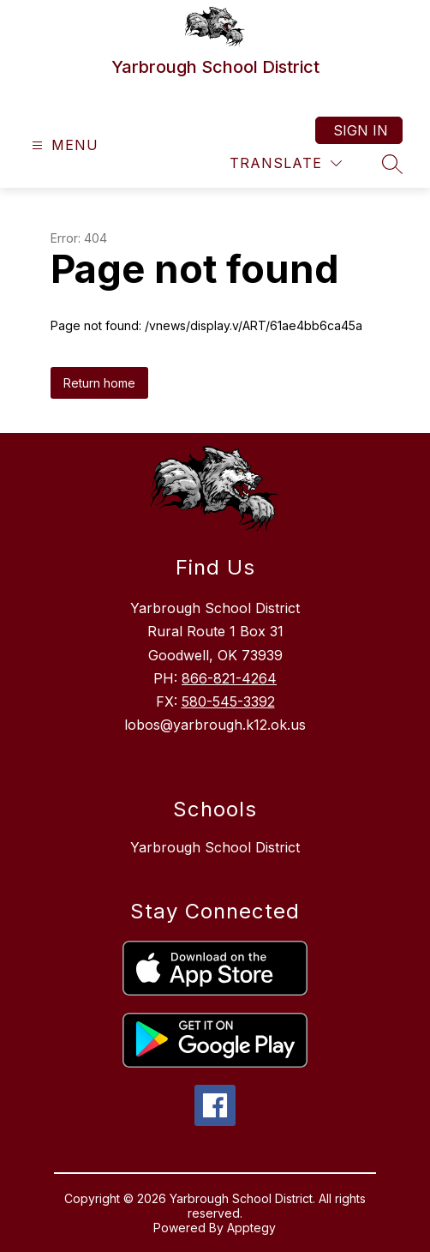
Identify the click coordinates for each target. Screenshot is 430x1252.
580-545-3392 (228, 701)
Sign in (360, 130)
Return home (99, 383)
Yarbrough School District (215, 847)
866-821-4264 (229, 678)
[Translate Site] (285, 163)
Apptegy (251, 1227)
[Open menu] (63, 145)
